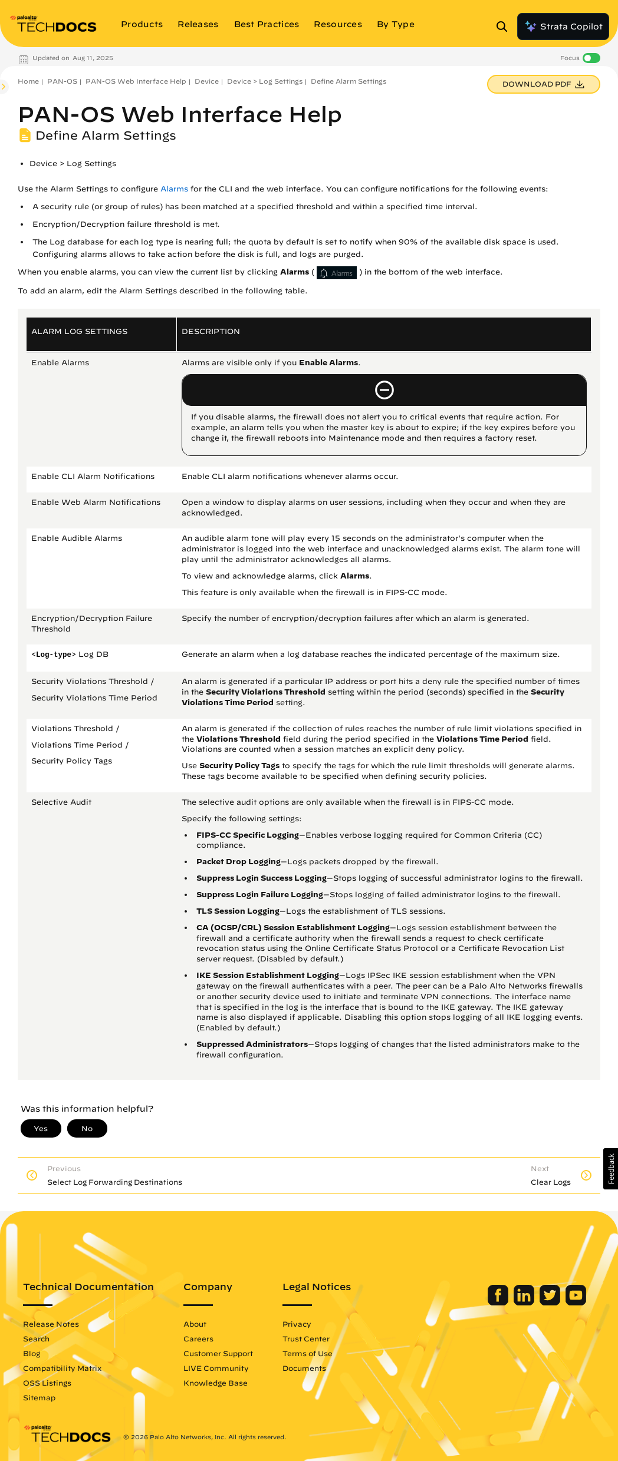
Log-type (53, 655)
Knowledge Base (215, 1383)
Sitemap (39, 1397)
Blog (31, 1353)
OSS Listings (47, 1383)
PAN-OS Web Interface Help (136, 81)
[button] (610, 1168)
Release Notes (51, 1324)
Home (28, 81)
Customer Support (218, 1353)
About (194, 1324)
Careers (198, 1338)
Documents (304, 1368)
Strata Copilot (563, 26)
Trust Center (306, 1338)
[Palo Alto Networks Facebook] (499, 1302)
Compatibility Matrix (62, 1368)
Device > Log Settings (265, 81)
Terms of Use (307, 1353)
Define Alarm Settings (348, 81)
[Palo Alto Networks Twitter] (551, 1302)
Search (36, 1338)
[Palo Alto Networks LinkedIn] (525, 1302)
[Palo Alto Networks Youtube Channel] (576, 1302)
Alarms (174, 188)
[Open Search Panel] (505, 26)
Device (207, 81)
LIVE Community (216, 1368)
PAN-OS (62, 81)
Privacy (296, 1324)
